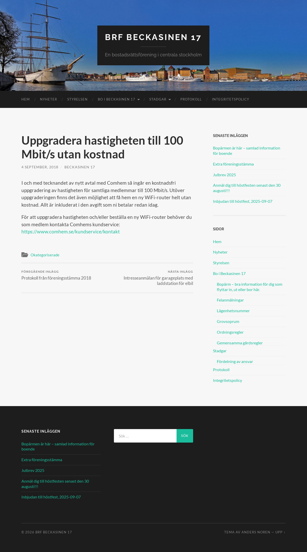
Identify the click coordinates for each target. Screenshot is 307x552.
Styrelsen (77, 99)
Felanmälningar (230, 299)
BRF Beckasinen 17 (153, 37)
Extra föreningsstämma (233, 163)
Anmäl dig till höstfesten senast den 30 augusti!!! (247, 188)
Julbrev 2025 (224, 174)
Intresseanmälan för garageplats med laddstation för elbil (151, 278)
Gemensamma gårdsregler (240, 342)
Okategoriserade (45, 255)
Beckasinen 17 (79, 167)
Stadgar (157, 99)
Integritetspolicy (230, 99)
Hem (25, 99)
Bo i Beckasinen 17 (116, 99)
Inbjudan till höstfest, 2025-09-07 (242, 201)
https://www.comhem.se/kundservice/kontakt (70, 231)
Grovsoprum (228, 321)
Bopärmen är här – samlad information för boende (246, 150)
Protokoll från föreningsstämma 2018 (56, 275)
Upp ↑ (280, 532)
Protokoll (191, 99)
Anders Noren (256, 532)
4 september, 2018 (39, 167)
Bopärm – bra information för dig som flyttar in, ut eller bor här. (249, 287)
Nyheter (48, 99)
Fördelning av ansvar (235, 361)
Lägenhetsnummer (233, 310)
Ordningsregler (230, 332)
